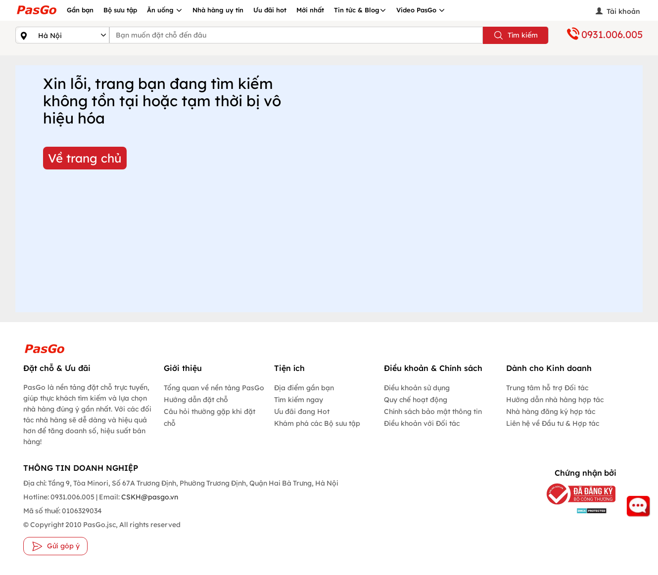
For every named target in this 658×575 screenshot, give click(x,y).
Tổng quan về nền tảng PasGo (214, 387)
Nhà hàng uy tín (217, 10)
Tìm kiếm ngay (298, 399)
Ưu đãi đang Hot (301, 411)
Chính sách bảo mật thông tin (433, 411)
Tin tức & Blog (360, 10)
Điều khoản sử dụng (417, 387)
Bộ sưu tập (120, 10)
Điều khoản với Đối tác (422, 423)
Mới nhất (310, 10)
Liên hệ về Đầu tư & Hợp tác (552, 423)
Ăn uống (165, 10)
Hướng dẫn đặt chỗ (196, 399)
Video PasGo (420, 10)
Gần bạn (80, 10)
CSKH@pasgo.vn (149, 497)
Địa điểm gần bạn (304, 387)
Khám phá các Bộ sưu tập (317, 423)
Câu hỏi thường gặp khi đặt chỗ (209, 417)
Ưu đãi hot (269, 10)
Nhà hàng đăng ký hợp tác (550, 411)
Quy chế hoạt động (415, 399)
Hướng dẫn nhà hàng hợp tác (555, 399)
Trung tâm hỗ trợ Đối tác (547, 387)
